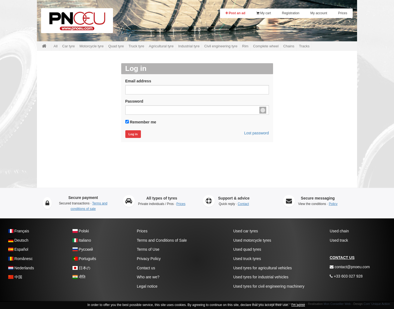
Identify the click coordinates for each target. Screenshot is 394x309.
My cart (263, 13)
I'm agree (298, 305)
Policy (333, 204)
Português (84, 258)
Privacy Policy (149, 258)
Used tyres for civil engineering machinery (269, 286)
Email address (138, 81)
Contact (243, 204)
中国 (15, 277)
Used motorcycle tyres (252, 240)
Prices (342, 13)
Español (18, 249)
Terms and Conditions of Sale (162, 240)
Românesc (20, 258)
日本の (81, 268)
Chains (288, 46)
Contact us (146, 268)
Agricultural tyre (161, 46)
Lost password (256, 133)
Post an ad (235, 13)
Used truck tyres (247, 258)
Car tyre (68, 46)
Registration (290, 13)
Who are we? (148, 277)
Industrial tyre (188, 46)
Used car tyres (245, 231)
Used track (339, 240)
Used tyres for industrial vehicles (261, 277)
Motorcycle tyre (92, 46)
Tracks (304, 46)
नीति (79, 277)
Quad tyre (116, 46)
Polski (81, 231)
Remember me (143, 122)
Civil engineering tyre (220, 46)
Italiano (82, 240)
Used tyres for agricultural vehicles (262, 268)
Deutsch (18, 240)
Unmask (262, 110)
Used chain (339, 231)
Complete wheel (266, 46)
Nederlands (21, 268)
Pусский (83, 249)
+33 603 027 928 (346, 276)
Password (134, 101)
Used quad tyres (247, 249)
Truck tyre (136, 46)
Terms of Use (148, 249)
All (55, 46)
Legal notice (147, 286)
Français (18, 231)
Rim (245, 46)
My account (318, 13)
